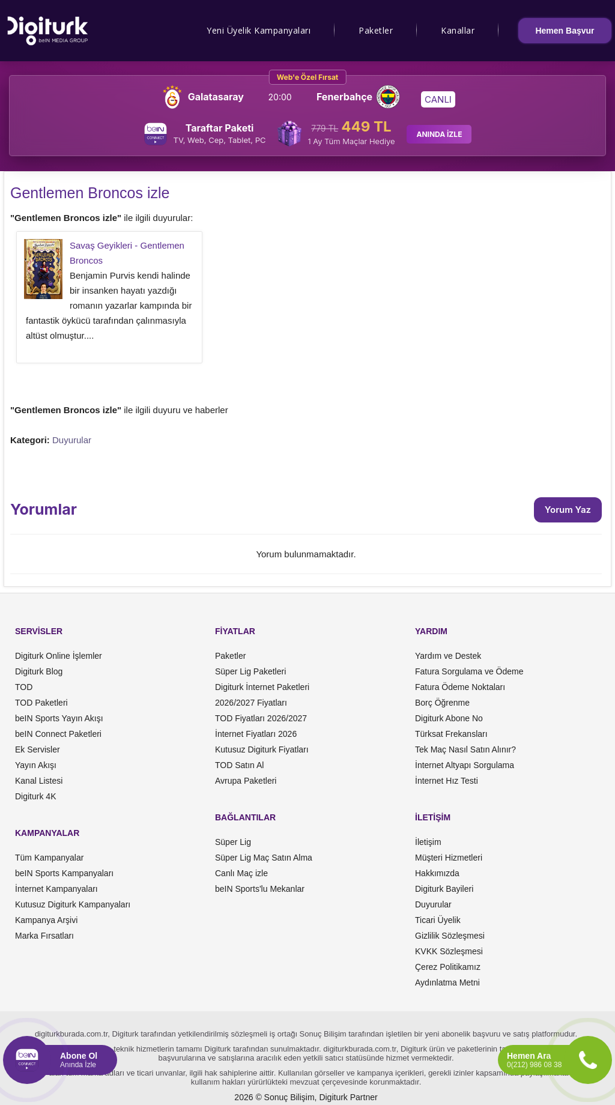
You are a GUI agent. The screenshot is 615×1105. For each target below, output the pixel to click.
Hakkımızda (437, 873)
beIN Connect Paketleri (58, 734)
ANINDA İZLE (439, 134)
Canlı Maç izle (241, 873)
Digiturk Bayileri (444, 889)
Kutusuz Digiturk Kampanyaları (72, 904)
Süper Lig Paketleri (250, 671)
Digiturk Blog (38, 671)
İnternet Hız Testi (446, 781)
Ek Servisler (37, 749)
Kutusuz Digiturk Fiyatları (262, 749)
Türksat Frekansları (451, 734)
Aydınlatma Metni (447, 982)
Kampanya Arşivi (46, 920)
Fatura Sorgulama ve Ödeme (469, 671)
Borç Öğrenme (442, 702)
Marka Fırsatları (44, 935)
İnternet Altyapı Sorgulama (464, 765)
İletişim (428, 842)
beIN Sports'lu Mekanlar (259, 889)
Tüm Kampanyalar (49, 857)
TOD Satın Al (239, 765)
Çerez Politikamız (447, 967)
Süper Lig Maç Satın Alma (263, 857)
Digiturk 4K (35, 796)
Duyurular (71, 440)
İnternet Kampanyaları (56, 889)
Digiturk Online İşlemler (58, 656)
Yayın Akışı (35, 765)
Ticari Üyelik (438, 920)
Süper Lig (233, 842)
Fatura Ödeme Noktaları (460, 687)
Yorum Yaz (568, 509)
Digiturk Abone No (449, 718)
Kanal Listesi (38, 781)
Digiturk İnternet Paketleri (262, 687)
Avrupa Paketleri (245, 781)
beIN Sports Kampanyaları (64, 873)
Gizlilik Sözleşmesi (450, 935)
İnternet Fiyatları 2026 (256, 734)
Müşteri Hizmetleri (448, 857)
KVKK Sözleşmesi (449, 951)
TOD (23, 687)
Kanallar (457, 30)
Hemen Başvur (564, 30)
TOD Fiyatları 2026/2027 (261, 718)
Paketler (376, 30)
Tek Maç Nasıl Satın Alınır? (465, 749)
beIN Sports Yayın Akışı (59, 718)
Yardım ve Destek (448, 656)
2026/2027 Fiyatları (251, 702)
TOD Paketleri (41, 702)
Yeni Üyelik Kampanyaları (259, 30)
